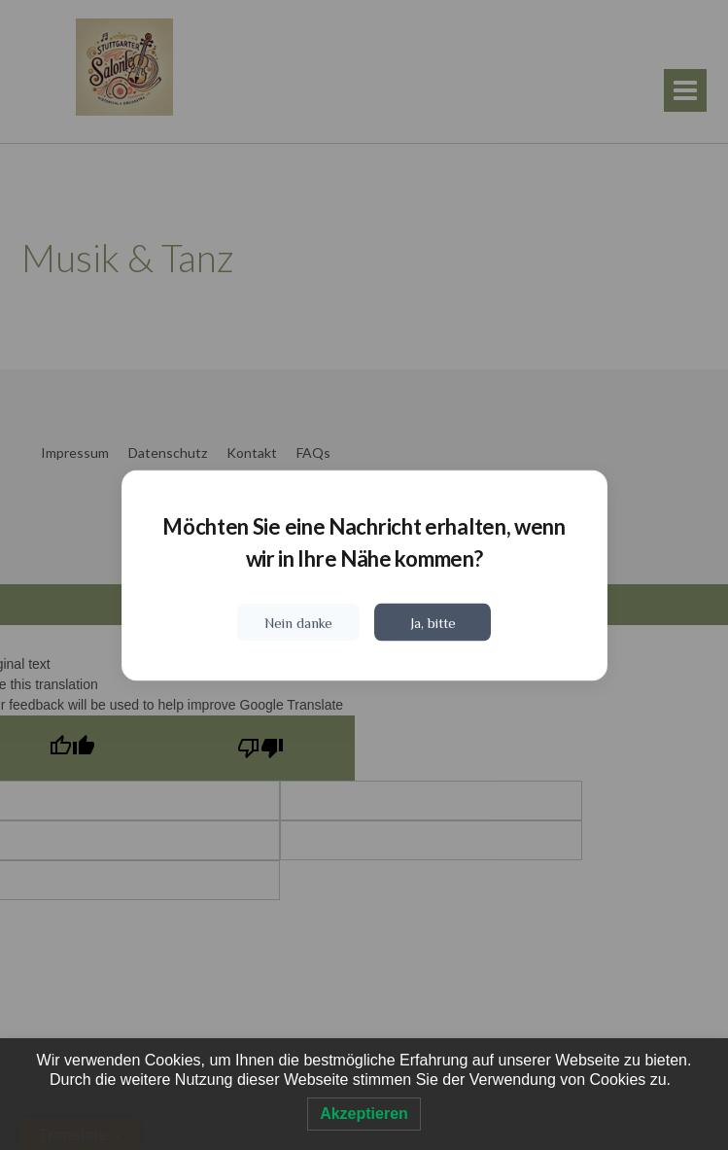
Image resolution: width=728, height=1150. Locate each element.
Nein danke (298, 621)
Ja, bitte (433, 621)
